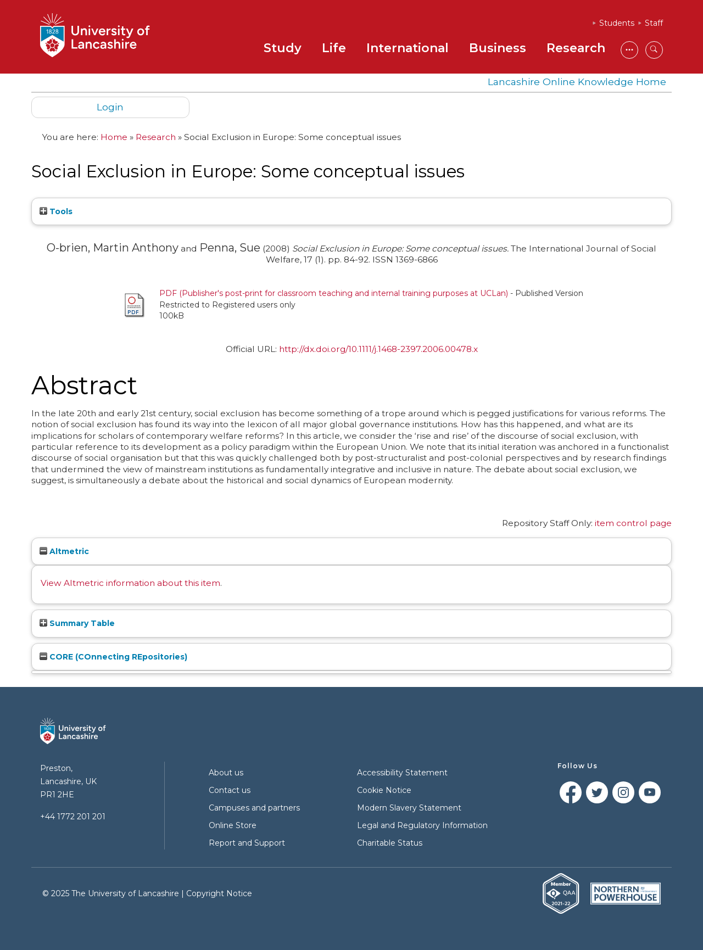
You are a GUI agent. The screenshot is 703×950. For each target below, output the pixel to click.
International (407, 48)
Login (110, 107)
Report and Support (247, 843)
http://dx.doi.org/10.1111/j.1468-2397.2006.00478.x (378, 349)
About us (226, 773)
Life (334, 48)
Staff (654, 23)
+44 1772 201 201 (72, 817)
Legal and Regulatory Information (422, 825)
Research (575, 48)
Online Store (232, 825)
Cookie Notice (384, 790)
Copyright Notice (219, 893)
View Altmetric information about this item (130, 583)
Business (497, 48)
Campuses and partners (254, 808)
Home (114, 137)
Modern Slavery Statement (409, 808)
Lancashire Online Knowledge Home (577, 81)
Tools (56, 211)
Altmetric (64, 551)
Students (616, 23)
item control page (633, 523)
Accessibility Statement (402, 773)
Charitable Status (389, 843)
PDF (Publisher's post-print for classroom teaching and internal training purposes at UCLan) (333, 293)
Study (283, 48)
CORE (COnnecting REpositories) (113, 657)
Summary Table (77, 623)
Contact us (229, 790)
